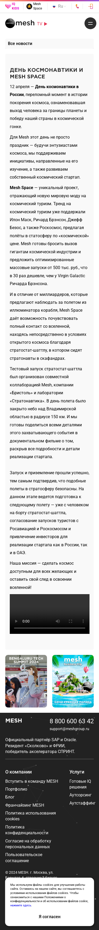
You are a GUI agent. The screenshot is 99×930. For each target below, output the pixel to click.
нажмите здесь (20, 905)
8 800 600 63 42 (72, 721)
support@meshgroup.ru (69, 729)
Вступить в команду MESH (31, 781)
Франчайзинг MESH (24, 805)
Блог (10, 797)
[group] (26, 681)
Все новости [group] (20, 43)
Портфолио (16, 789)
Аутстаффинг (82, 803)
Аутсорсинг (80, 794)
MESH (13, 721)
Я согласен (49, 916)
